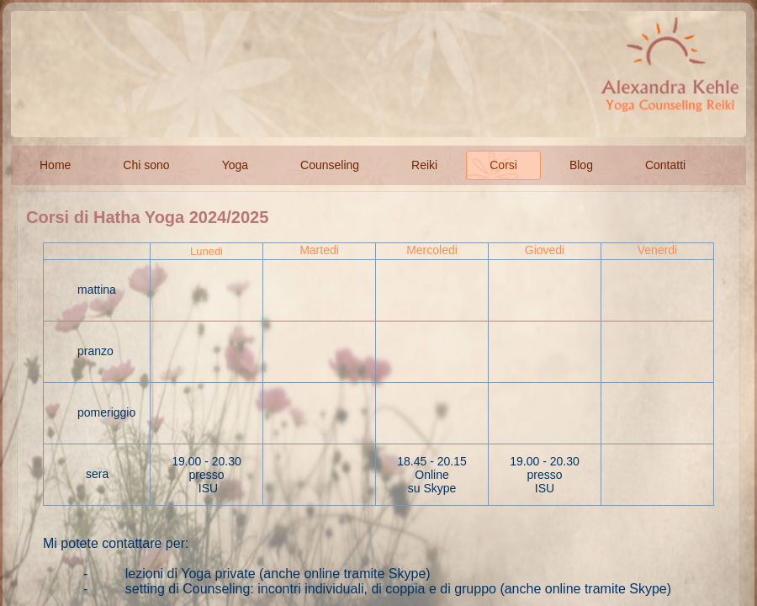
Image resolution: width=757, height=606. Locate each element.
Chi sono (146, 165)
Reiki (424, 165)
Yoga (235, 165)
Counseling (329, 165)
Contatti (665, 165)
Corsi (503, 165)
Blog (581, 165)
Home (55, 165)
